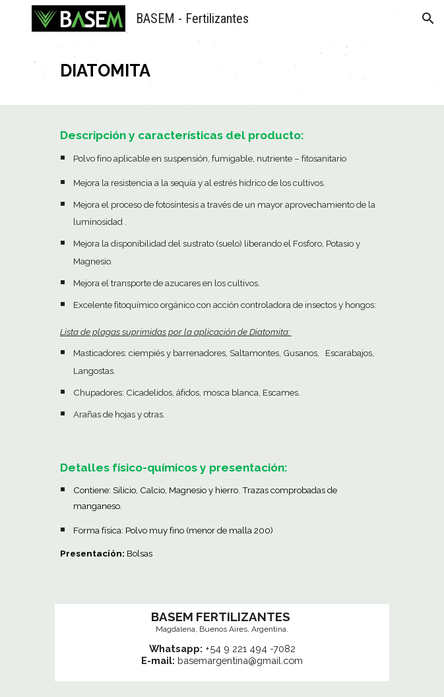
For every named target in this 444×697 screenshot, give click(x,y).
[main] (222, 71)
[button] (16, 18)
